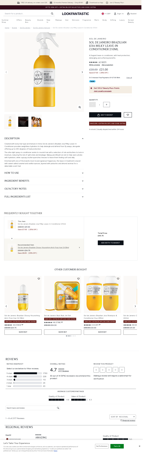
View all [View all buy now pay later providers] (129, 78)
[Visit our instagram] (110, 382)
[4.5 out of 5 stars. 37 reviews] (91, 325)
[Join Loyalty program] (112, 91)
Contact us (44, 418)
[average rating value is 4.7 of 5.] (95, 62)
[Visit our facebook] (100, 382)
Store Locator (118, 403)
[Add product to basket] (105, 114)
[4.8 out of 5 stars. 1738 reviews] (52, 322)
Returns (43, 410)
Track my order (45, 423)
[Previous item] (6, 306)
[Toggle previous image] (6, 72)
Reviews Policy (70, 416)
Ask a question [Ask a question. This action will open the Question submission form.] (107, 65)
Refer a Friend (94, 426)
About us (92, 403)
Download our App (47, 405)
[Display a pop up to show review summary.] (22, 325)
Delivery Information (47, 413)
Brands (14, 28)
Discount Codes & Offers (98, 416)
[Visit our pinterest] (126, 382)
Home (7, 28)
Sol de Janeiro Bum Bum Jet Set (57, 316)
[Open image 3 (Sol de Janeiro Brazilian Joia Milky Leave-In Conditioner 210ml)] (36, 122)
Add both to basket (110, 243)
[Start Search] (52, 13)
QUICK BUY (23, 332)
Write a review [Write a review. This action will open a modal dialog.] (94, 65)
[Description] (44, 139)
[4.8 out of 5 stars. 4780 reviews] (131, 325)
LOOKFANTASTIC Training (122, 410)
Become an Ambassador (98, 431)
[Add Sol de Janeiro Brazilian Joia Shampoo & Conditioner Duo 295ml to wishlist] (118, 278)
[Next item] (135, 306)
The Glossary (93, 405)
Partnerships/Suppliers (97, 421)
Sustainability (69, 413)
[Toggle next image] (82, 72)
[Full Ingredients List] (44, 197)
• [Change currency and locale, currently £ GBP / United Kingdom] (106, 13)
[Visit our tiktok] (121, 382)
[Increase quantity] (106, 104)
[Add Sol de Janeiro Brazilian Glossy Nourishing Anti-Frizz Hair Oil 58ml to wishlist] (38, 278)
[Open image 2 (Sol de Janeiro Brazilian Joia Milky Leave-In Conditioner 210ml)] (23, 122)
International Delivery (47, 416)
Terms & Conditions (72, 403)
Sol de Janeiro (25, 28)
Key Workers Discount (96, 428)
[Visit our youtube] (115, 382)
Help (42, 403)
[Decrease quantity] (92, 104)
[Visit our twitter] (105, 382)
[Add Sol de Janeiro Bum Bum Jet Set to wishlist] (78, 278)
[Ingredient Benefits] (44, 181)
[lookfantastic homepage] (75, 13)
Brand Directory (94, 408)
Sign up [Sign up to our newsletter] (62, 383)
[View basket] (132, 14)
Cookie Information (71, 408)
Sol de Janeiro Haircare (41, 28)
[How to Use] (44, 173)
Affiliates (92, 418)
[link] (119, 14)
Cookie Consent (10, 418)
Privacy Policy (69, 405)
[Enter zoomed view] (79, 107)
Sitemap (92, 423)
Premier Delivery (46, 421)
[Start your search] (29, 13)
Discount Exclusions (47, 408)
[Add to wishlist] (128, 114)
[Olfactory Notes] (44, 189)
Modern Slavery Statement (74, 410)
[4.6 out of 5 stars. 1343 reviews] (12, 325)
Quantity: (93, 100)
